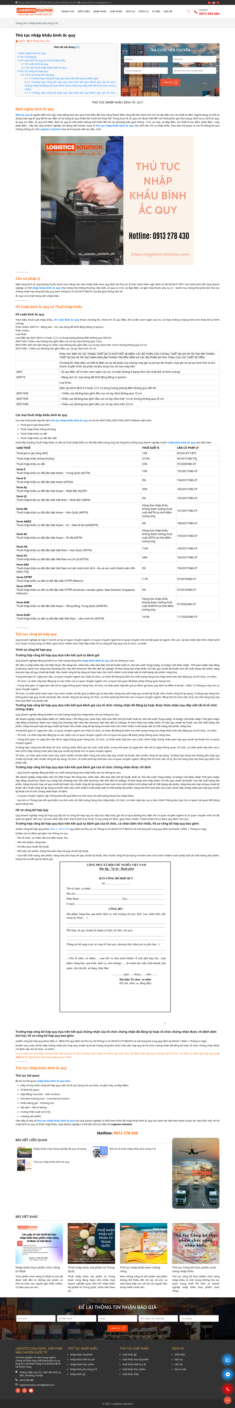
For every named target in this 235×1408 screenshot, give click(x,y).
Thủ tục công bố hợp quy (32, 71)
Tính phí (170, 82)
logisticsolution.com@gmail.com (37, 1384)
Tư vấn (156, 11)
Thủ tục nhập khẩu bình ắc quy (51, 1161)
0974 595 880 (27, 1380)
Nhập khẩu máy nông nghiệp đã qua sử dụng (59, 1148)
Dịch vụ (130, 11)
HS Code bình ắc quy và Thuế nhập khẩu (41, 60)
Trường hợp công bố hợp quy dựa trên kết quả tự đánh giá (61, 78)
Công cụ (143, 11)
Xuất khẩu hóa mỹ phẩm (135, 1359)
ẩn (77, 47)
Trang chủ (67, 11)
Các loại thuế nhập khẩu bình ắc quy (44, 67)
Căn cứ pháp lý (26, 56)
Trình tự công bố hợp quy (37, 74)
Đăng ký (118, 1328)
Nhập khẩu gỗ (77, 1374)
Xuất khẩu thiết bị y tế (134, 1364)
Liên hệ (168, 11)
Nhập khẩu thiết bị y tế (82, 1359)
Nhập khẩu (100, 11)
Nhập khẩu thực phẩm (82, 1364)
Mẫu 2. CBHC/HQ (60, 828)
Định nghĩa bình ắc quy (31, 53)
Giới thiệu (84, 11)
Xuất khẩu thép (130, 1374)
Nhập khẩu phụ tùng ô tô (43, 23)
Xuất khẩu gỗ (129, 1354)
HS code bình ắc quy (34, 64)
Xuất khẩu (116, 11)
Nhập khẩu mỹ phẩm (81, 1354)
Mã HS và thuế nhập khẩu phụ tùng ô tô (132, 1148)
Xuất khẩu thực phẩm (133, 1369)
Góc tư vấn (180, 1369)
